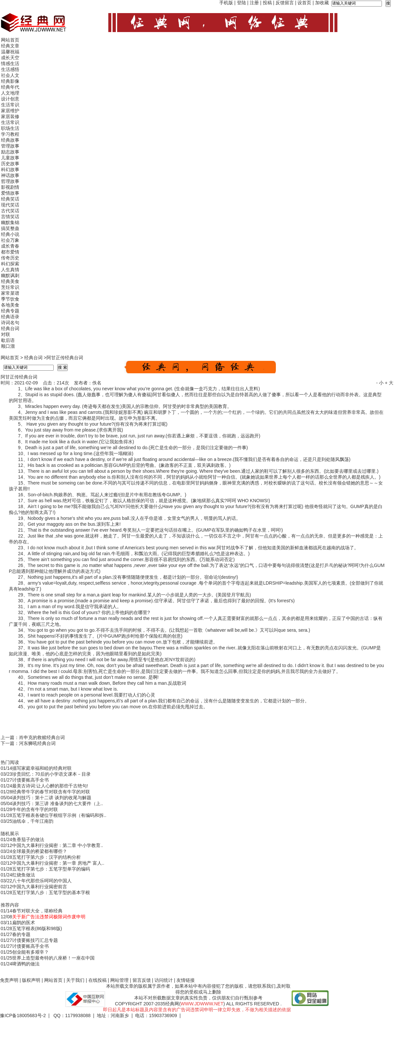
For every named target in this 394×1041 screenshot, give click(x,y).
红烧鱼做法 (23, 874)
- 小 (380, 382)
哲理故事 (10, 181)
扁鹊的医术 (23, 922)
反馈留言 (285, 2)
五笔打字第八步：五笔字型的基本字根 (51, 892)
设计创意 (10, 98)
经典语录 (10, 316)
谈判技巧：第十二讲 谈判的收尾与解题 (51, 797)
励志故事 (10, 151)
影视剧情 (10, 187)
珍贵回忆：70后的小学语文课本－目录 (51, 774)
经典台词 (10, 328)
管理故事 (10, 146)
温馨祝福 (10, 51)
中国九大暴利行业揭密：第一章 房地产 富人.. (58, 863)
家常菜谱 (10, 293)
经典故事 (10, 140)
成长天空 (10, 57)
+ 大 (389, 382)
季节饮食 (10, 299)
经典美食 (10, 281)
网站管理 (119, 980)
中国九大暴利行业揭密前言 (39, 886)
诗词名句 (10, 322)
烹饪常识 (10, 287)
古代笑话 (10, 210)
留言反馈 (142, 980)
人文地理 (10, 93)
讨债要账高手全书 (30, 780)
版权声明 (31, 980)
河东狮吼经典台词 (37, 743)
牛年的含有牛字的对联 (35, 809)
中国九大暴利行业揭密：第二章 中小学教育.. (57, 845)
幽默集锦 (10, 222)
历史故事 (10, 163)
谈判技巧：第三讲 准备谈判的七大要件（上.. (57, 803)
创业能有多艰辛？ (30, 952)
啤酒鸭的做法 (26, 963)
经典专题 (10, 310)
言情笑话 (10, 216)
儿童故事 (10, 157)
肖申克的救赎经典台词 (42, 737)
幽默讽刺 (10, 275)
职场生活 (10, 128)
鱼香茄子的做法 (28, 839)
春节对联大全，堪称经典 (37, 910)
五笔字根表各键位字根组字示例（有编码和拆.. (59, 815)
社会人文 (10, 75)
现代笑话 (10, 204)
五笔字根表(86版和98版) (37, 928)
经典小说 (10, 234)
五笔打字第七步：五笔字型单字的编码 (51, 869)
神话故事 (10, 175)
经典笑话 (10, 199)
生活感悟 (10, 69)
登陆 (241, 2)
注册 (254, 2)
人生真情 (10, 269)
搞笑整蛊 (10, 228)
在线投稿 (97, 980)
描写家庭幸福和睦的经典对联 (42, 768)
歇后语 (8, 340)
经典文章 (10, 45)
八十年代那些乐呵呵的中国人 (42, 880)
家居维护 (10, 110)
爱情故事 (10, 193)
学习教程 (10, 134)
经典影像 (10, 81)
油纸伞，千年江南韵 (32, 821)
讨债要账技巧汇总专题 (35, 940)
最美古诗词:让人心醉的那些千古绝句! (50, 785)
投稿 (267, 2)
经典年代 (10, 87)
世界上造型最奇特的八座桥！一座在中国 (53, 958)
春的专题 (21, 934)
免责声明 (9, 980)
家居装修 (10, 116)
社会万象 (10, 240)
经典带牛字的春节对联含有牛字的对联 (51, 791)
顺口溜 (8, 346)
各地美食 (10, 305)
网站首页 (10, 40)
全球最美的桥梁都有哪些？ (39, 851)
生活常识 (10, 104)
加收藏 (322, 2)
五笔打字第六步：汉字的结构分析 (46, 857)
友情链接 (185, 980)
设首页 (304, 2)
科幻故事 (10, 169)
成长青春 (10, 246)
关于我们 (75, 980)
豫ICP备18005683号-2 (23, 1015)
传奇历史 (10, 257)
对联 (5, 334)
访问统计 (163, 980)
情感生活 (10, 63)
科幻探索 (10, 263)
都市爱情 (10, 252)
